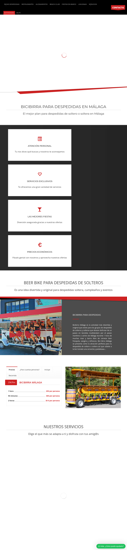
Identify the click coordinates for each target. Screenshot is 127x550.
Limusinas (111, 531)
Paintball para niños (29, 531)
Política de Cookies (49, 540)
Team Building (90, 531)
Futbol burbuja (58, 531)
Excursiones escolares (74, 533)
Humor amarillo (45, 531)
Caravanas (102, 531)
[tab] (12, 299)
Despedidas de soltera (74, 531)
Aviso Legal (62, 540)
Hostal (61, 533)
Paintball (16, 531)
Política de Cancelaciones (75, 540)
